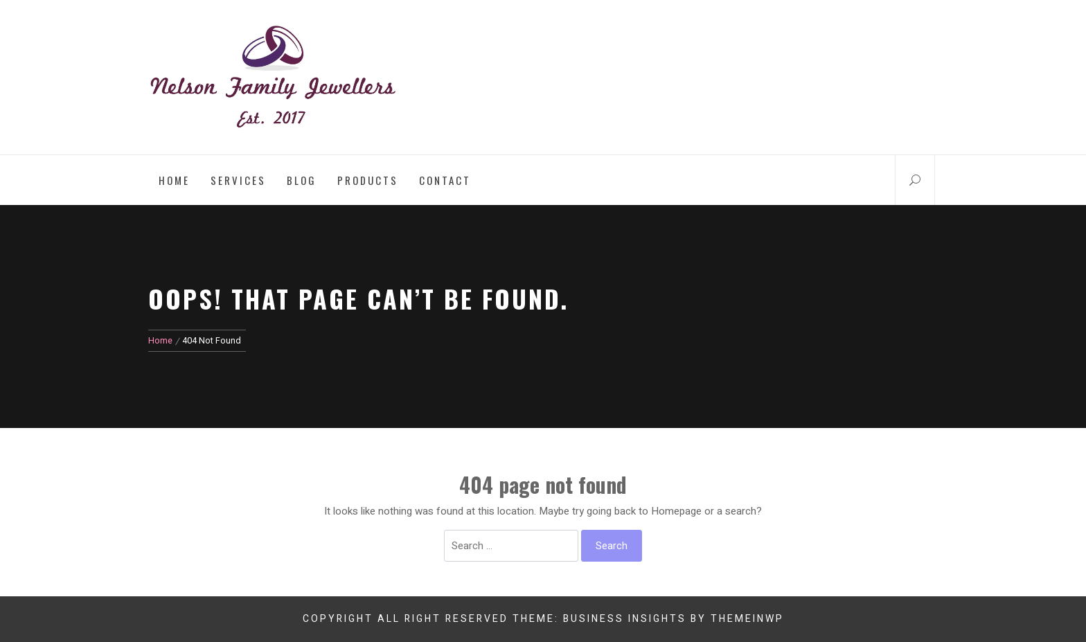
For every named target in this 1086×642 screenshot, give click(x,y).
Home (174, 180)
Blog (302, 180)
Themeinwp (747, 619)
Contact (445, 180)
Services (238, 180)
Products (367, 180)
